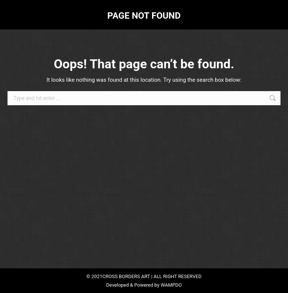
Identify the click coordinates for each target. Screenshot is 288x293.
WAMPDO (171, 285)
